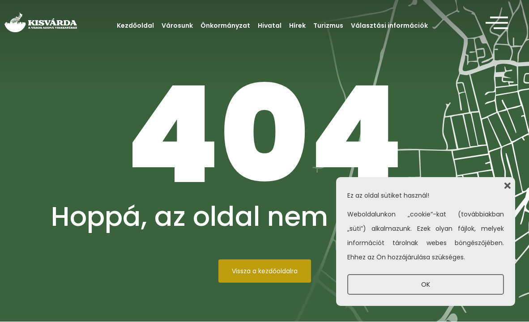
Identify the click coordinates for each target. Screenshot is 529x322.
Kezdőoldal (135, 25)
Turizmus (328, 25)
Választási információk (389, 25)
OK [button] (425, 284)
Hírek (297, 25)
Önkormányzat (225, 25)
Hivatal (270, 25)
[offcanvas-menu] (496, 23)
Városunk (177, 25)
